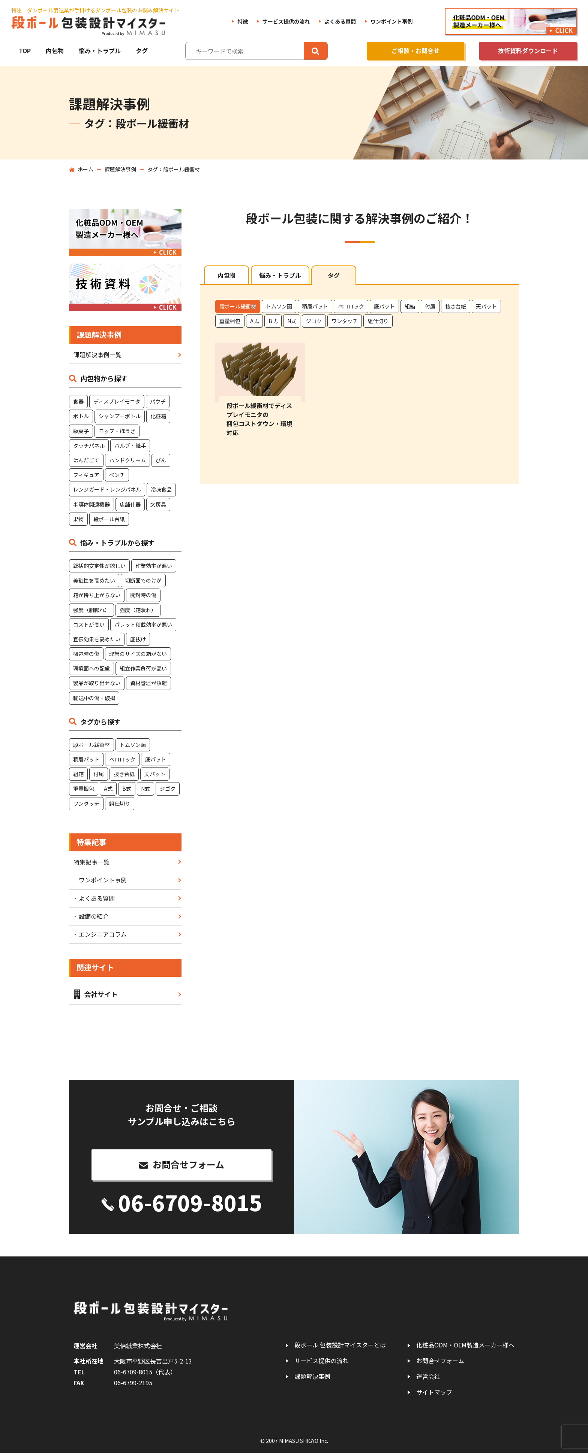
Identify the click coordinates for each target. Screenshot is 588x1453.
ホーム (85, 169)
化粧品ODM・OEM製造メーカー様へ (465, 1345)
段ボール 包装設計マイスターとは (340, 1345)
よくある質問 (340, 21)
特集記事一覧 (92, 861)
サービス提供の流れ (286, 21)
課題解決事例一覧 (98, 354)
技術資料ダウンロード (528, 50)
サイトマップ (434, 1392)
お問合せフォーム (440, 1361)
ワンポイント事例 (391, 21)
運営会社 (428, 1376)
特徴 (242, 21)
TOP (25, 50)
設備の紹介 (94, 916)
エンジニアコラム (103, 934)
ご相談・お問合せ (416, 50)
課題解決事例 (120, 169)
